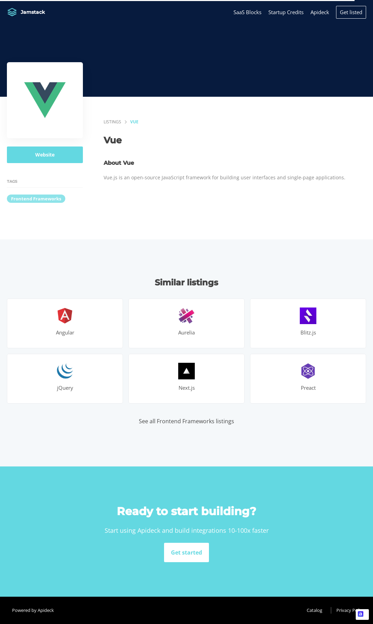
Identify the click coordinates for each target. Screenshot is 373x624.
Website (45, 154)
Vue (134, 122)
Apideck (319, 12)
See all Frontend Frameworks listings (186, 421)
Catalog (314, 610)
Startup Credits (286, 12)
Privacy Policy (350, 610)
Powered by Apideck (33, 610)
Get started (186, 552)
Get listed (351, 12)
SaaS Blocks (247, 12)
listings (112, 122)
